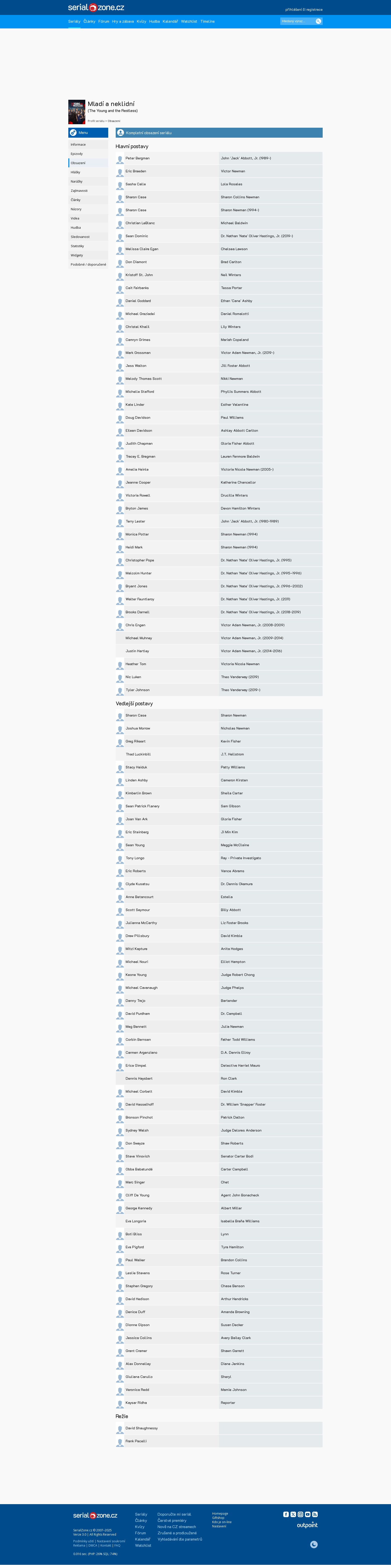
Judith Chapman (139, 443)
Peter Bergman (138, 158)
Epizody (77, 154)
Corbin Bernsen (138, 1039)
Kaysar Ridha (136, 1402)
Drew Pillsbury (137, 935)
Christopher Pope (140, 560)
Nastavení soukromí (111, 1541)
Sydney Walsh (137, 1130)
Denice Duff (135, 1311)
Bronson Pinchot (139, 1117)
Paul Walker (135, 1259)
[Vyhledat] (318, 21)
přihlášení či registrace (304, 9)
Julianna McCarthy (141, 922)
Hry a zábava (123, 21)
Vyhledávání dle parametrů (180, 1539)
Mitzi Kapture (136, 948)
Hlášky (75, 172)
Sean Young (135, 844)
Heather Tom (136, 663)
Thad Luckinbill (138, 754)
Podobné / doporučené (88, 264)
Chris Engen (135, 625)
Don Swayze (135, 1143)
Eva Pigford (135, 1247)
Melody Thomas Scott (144, 378)
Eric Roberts (136, 870)
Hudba (154, 21)
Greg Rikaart (136, 741)
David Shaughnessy (142, 1428)
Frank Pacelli (136, 1441)
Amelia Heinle (137, 469)
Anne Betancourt (140, 896)
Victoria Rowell (138, 495)
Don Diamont (136, 261)
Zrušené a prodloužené (177, 1532)
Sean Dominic (137, 235)
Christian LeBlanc (140, 222)
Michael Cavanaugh (142, 987)
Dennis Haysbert (139, 1078)
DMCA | (94, 1545)
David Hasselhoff (140, 1104)
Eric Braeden (136, 171)
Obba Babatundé (139, 1169)
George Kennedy (139, 1208)
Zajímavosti (79, 191)
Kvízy (141, 21)
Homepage (220, 1513)
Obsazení (78, 163)
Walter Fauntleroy (140, 599)
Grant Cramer (136, 1350)
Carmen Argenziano (141, 1052)
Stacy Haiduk (136, 767)
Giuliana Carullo (139, 1376)
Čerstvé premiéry (172, 1520)
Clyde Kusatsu (137, 883)
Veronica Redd (137, 1389)
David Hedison (137, 1298)
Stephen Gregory (139, 1285)
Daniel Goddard (138, 300)
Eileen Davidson (139, 430)
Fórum (103, 21)
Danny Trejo (135, 1000)
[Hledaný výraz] (301, 21)
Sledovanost (80, 237)
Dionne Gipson (138, 1324)
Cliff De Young (137, 1195)
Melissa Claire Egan (142, 248)
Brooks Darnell (138, 612)
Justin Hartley (137, 650)
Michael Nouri (137, 961)
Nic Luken (133, 676)
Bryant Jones (136, 586)
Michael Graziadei (140, 313)
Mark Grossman (138, 352)
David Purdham (138, 1013)
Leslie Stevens (138, 1272)
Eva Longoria (136, 1221)
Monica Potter (137, 534)
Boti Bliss (134, 1234)
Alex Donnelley (138, 1363)
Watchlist (189, 21)
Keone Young (136, 974)
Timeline (207, 21)
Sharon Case (136, 197)
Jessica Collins (139, 1337)
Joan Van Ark (137, 819)
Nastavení (219, 1526)
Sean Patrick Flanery (143, 806)
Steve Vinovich (138, 1156)
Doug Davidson (138, 417)
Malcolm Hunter (139, 573)
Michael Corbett (139, 1091)
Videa (75, 218)
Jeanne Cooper (138, 482)
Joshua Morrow (138, 728)
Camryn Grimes (138, 339)
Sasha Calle (136, 184)
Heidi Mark (134, 547)
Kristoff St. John (139, 274)
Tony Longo (135, 857)
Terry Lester (135, 521)
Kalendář (170, 21)
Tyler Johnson (138, 689)
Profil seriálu (96, 121)
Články (90, 21)
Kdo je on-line (222, 1522)
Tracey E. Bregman (140, 456)
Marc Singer (135, 1182)
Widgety (77, 255)
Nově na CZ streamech (177, 1526)
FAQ (117, 1545)
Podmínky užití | (84, 1541)
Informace (78, 144)
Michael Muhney (139, 637)
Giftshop (218, 1518)
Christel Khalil (138, 326)
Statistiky (77, 246)
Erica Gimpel (136, 1065)
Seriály (74, 21)
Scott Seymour (138, 909)
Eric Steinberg (137, 832)
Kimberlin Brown (139, 793)
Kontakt (105, 1545)
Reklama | (80, 1545)
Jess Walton (136, 365)
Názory (76, 209)
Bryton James (137, 508)
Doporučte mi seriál (174, 1514)
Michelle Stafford (140, 391)
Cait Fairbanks (137, 287)
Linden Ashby (137, 780)
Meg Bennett (136, 1026)
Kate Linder (135, 404)
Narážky (76, 181)
